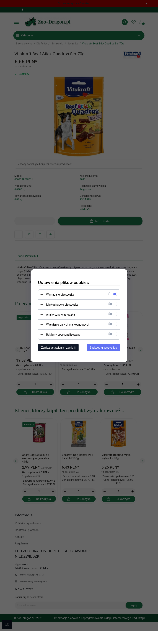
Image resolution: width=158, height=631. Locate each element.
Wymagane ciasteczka (60, 294)
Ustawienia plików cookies (63, 282)
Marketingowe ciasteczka (62, 304)
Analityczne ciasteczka (60, 314)
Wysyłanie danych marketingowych (67, 324)
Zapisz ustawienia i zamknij (58, 347)
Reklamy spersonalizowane (63, 334)
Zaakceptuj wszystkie (103, 347)
